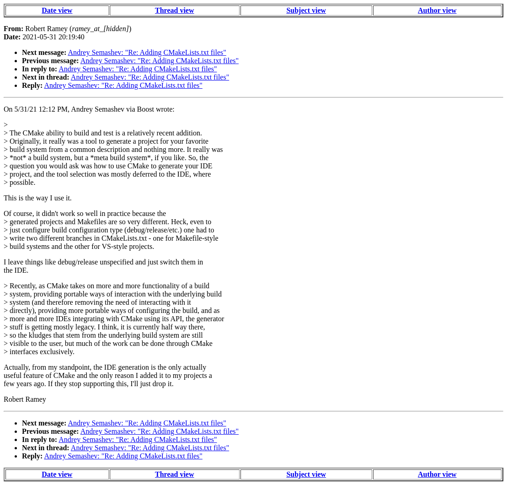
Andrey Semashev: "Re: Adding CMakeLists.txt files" (147, 52)
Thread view (174, 10)
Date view (57, 10)
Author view (437, 10)
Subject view (306, 10)
